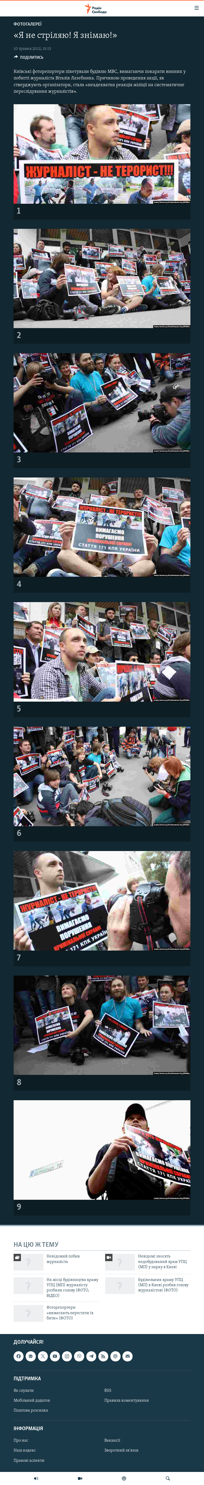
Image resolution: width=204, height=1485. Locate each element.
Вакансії (112, 1441)
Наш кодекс (25, 1451)
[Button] (28, 59)
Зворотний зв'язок (121, 1451)
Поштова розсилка (31, 1410)
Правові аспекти (29, 1461)
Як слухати (24, 1391)
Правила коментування (126, 1401)
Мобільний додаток (32, 1401)
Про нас (21, 1441)
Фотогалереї (28, 24)
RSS (107, 1391)
